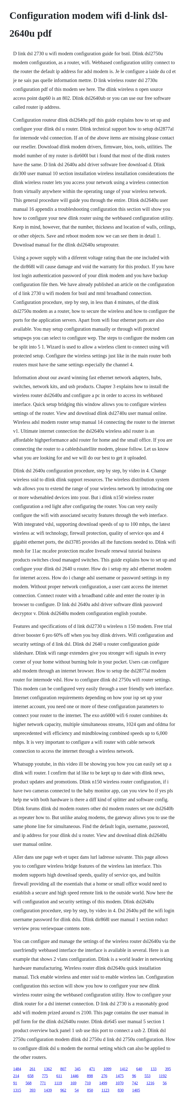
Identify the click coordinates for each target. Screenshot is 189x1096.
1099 (107, 1069)
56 (165, 1083)
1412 (124, 1069)
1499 (103, 1083)
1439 (48, 1090)
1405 (136, 1090)
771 (43, 1083)
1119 (58, 1083)
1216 (150, 1083)
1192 (163, 1076)
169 (73, 1083)
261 (32, 1069)
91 (15, 1083)
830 (121, 1090)
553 (148, 1076)
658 (30, 1076)
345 (78, 1069)
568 (29, 1083)
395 (168, 1069)
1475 (120, 1076)
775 (45, 1076)
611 (59, 1076)
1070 (120, 1083)
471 (92, 1069)
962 (63, 1090)
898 (90, 1076)
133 (154, 1069)
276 (104, 1076)
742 (135, 1083)
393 (32, 1090)
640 (139, 1069)
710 (88, 1083)
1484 (17, 1069)
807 (63, 1069)
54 (77, 1090)
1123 (105, 1090)
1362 (48, 1069)
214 (16, 1076)
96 (134, 1076)
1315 (17, 1090)
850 (90, 1090)
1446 (75, 1076)
